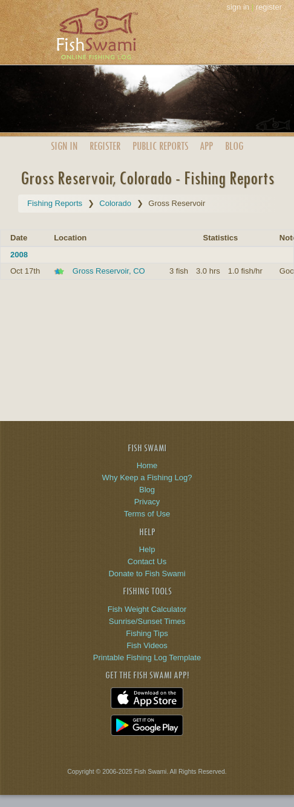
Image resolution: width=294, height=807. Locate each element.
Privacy (147, 501)
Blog (234, 146)
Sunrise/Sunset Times (147, 621)
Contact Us (147, 561)
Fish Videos (147, 645)
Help (147, 549)
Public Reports (160, 146)
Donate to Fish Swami (146, 573)
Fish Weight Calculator (147, 609)
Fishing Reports (54, 203)
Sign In (64, 146)
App (206, 146)
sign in (237, 6)
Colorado (115, 203)
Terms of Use (147, 513)
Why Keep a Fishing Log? (147, 477)
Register (105, 146)
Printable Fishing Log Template (147, 657)
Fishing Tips (147, 633)
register (269, 6)
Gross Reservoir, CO (109, 270)
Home (147, 465)
